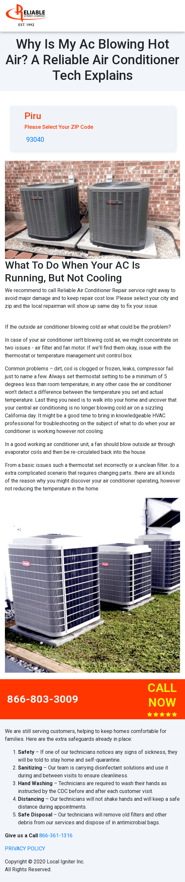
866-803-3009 (42, 699)
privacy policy (25, 848)
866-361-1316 (56, 835)
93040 (35, 139)
